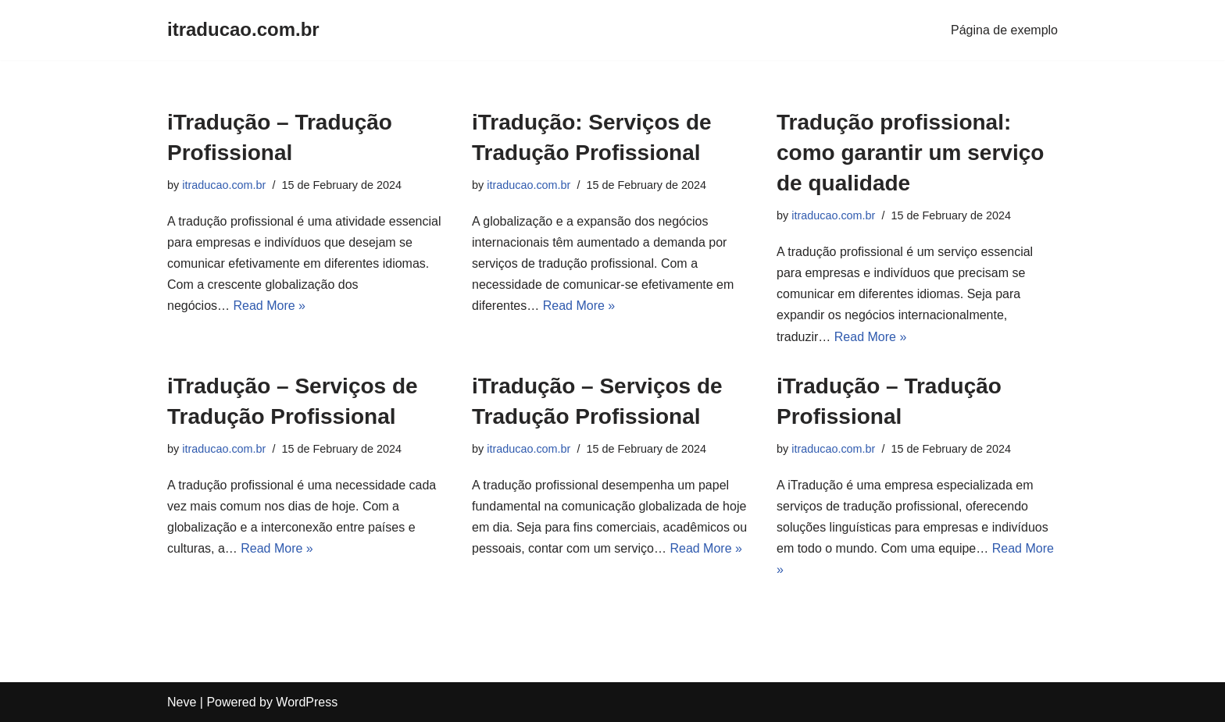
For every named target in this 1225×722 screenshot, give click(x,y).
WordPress (307, 702)
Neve (181, 702)
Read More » (270, 305)
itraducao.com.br (224, 185)
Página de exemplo (1004, 30)
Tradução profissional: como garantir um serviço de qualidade (910, 152)
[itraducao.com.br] (243, 30)
